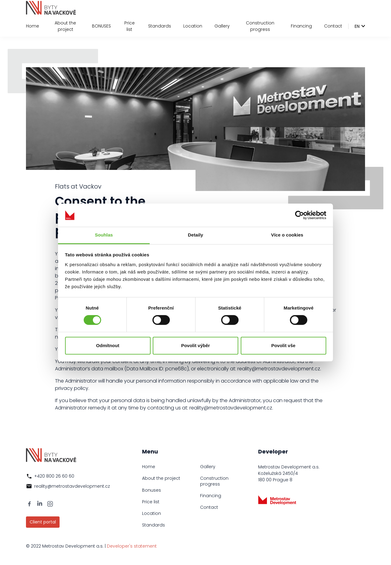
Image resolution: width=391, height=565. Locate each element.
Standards (159, 26)
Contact (333, 26)
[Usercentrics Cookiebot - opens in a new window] (299, 215)
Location (192, 26)
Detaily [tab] (195, 235)
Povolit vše (283, 345)
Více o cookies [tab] (287, 235)
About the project (65, 26)
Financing (301, 26)
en (357, 26)
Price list (129, 26)
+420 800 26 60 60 (54, 476)
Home (32, 26)
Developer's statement (132, 546)
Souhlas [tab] (104, 235)
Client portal (43, 522)
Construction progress (260, 26)
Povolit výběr (195, 345)
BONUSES (101, 26)
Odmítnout (107, 345)
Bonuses (151, 490)
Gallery (222, 26)
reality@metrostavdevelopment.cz (72, 486)
